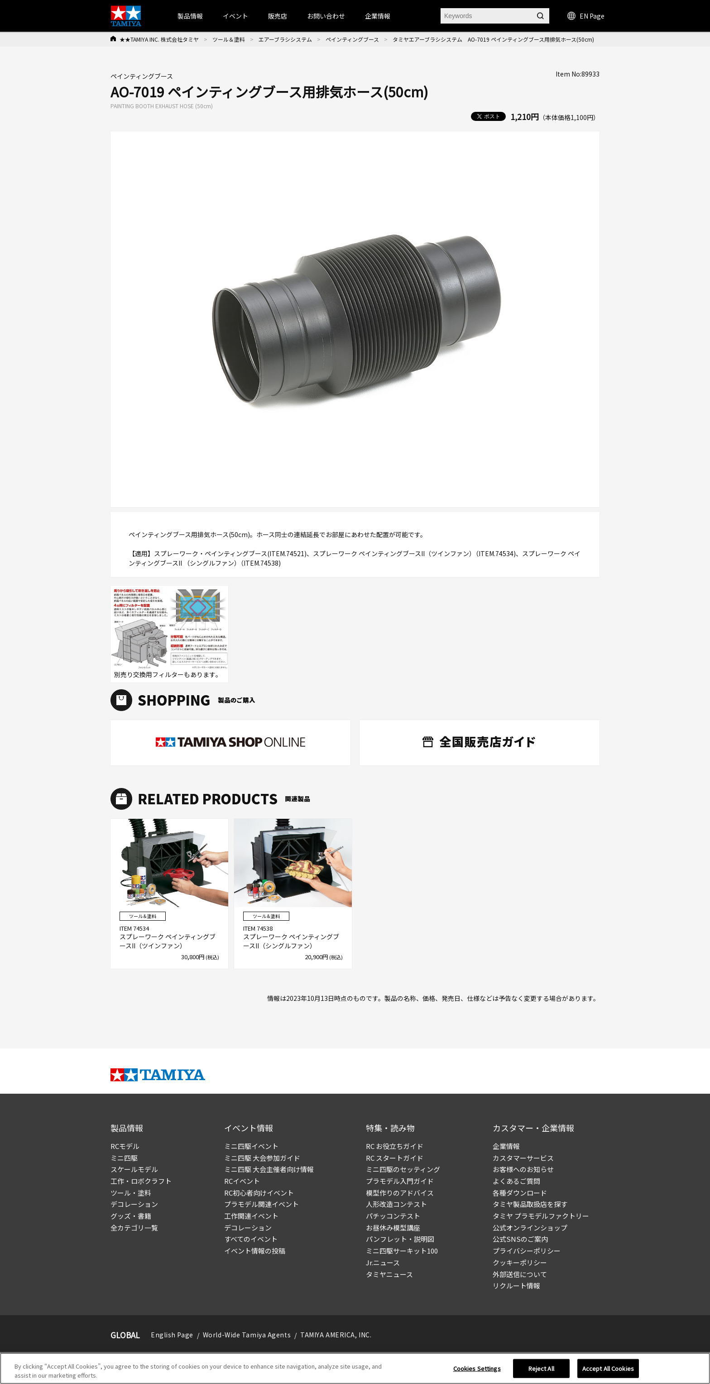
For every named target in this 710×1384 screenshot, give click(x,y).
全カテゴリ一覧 (134, 1227)
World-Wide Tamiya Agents (247, 1334)
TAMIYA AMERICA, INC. (335, 1334)
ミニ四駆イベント (251, 1146)
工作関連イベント (251, 1216)
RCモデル (124, 1146)
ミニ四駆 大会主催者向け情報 (269, 1169)
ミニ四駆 (124, 1158)
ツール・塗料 (130, 1192)
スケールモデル (134, 1169)
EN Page (585, 15)
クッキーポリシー (520, 1262)
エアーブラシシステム (285, 39)
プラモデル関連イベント (261, 1204)
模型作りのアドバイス (400, 1192)
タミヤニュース (389, 1274)
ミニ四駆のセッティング (403, 1169)
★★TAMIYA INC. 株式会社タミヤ (159, 39)
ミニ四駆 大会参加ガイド (262, 1158)
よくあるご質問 (516, 1181)
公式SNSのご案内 (520, 1239)
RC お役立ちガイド (394, 1146)
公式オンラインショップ (530, 1227)
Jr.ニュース (383, 1262)
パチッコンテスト (393, 1216)
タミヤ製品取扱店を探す (530, 1204)
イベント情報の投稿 (254, 1250)
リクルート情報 (516, 1285)
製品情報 (190, 15)
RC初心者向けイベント (259, 1192)
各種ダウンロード (520, 1192)
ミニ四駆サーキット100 (402, 1250)
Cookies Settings (477, 1371)
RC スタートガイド (394, 1158)
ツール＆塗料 (228, 39)
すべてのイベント (251, 1239)
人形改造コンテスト (396, 1204)
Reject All (541, 1371)
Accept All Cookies (608, 1371)
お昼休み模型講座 (393, 1227)
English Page (172, 1334)
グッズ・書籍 (130, 1216)
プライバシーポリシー (527, 1250)
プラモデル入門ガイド (400, 1181)
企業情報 (506, 1146)
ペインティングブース (352, 39)
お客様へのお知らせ (523, 1169)
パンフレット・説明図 (400, 1239)
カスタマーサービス (523, 1158)
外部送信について (520, 1274)
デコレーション (134, 1204)
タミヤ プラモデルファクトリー (541, 1216)
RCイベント (242, 1181)
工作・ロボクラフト (141, 1181)
